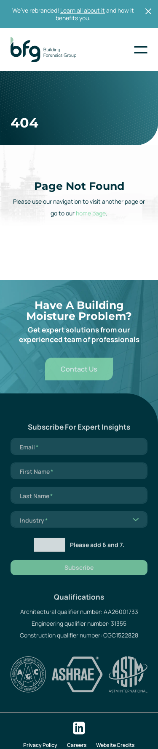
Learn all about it (82, 10)
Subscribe (79, 574)
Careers (77, 745)
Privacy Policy (40, 745)
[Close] (148, 11)
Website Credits (115, 745)
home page (91, 213)
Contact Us (79, 375)
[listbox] (79, 526)
